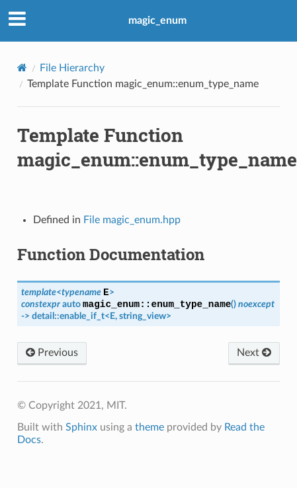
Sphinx (81, 427)
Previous (52, 352)
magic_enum (157, 20)
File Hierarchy (72, 68)
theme (149, 427)
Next (254, 352)
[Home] (22, 67)
